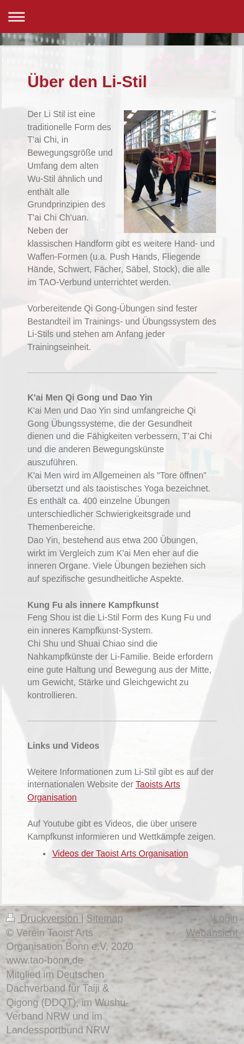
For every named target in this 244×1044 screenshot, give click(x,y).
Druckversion (43, 918)
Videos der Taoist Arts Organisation (120, 853)
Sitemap (105, 918)
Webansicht (212, 933)
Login (226, 918)
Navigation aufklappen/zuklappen (122, 16)
